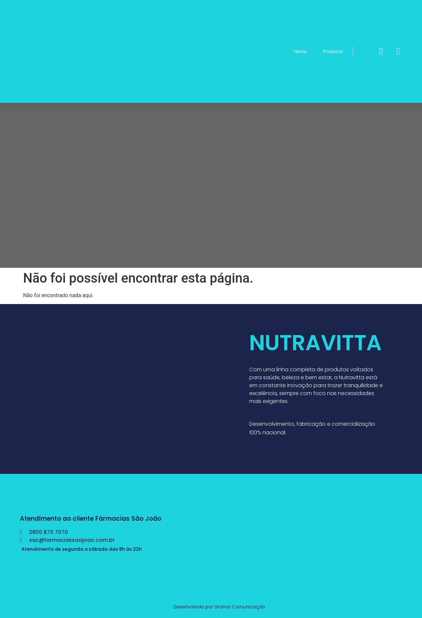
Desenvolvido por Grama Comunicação (219, 606)
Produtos (333, 51)
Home (300, 51)
